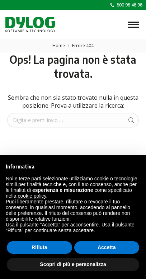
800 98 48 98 (125, 5)
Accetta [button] (107, 247)
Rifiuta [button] (39, 247)
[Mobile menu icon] (133, 25)
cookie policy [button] (32, 196)
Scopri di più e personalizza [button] (73, 264)
